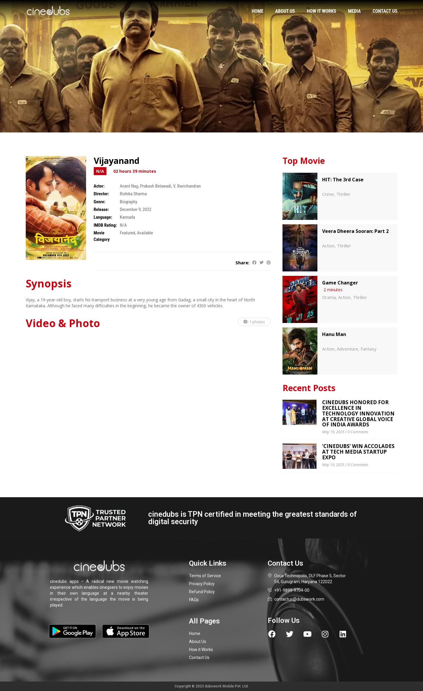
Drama (329, 297)
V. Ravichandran (187, 186)
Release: (101, 209)
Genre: (99, 201)
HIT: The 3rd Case (343, 179)
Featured (127, 233)
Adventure (347, 349)
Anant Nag (129, 186)
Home (257, 11)
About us (285, 11)
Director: (101, 193)
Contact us (384, 11)
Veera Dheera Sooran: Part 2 (355, 231)
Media (354, 11)
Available (145, 233)
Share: (242, 262)
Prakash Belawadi (155, 186)
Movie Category (102, 236)
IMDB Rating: (105, 225)
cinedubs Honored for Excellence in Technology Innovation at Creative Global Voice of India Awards (358, 413)
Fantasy (369, 349)
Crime (328, 194)
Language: (103, 217)
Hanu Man (334, 334)
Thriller (343, 194)
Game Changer (340, 282)
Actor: (99, 186)
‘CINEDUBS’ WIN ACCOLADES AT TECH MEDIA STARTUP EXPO (358, 451)
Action (328, 246)
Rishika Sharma (133, 193)
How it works (321, 11)
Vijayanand (116, 160)
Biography (128, 201)
